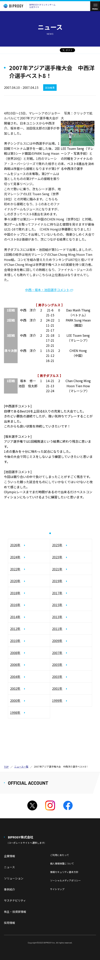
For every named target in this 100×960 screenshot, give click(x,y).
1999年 (57, 700)
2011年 (57, 628)
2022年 (15, 569)
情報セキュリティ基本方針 (64, 872)
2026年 (15, 545)
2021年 (57, 569)
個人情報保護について (62, 863)
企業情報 (9, 856)
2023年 (57, 557)
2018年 (15, 593)
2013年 (57, 616)
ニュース (9, 867)
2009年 (57, 640)
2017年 (57, 593)
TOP (6, 766)
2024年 (15, 557)
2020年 (15, 580)
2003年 (57, 676)
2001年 (57, 688)
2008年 (15, 652)
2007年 (57, 652)
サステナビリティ (15, 900)
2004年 (15, 676)
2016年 (15, 604)
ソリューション (13, 878)
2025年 (57, 545)
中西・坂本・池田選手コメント (47, 289)
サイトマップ (57, 889)
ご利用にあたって (59, 855)
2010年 (15, 640)
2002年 (15, 688)
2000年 (15, 700)
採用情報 (9, 923)
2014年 (15, 616)
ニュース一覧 (21, 766)
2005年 (57, 664)
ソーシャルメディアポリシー (65, 880)
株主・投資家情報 (15, 912)
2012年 (15, 628)
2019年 (57, 580)
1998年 (15, 712)
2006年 (15, 664)
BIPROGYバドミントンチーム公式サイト (28, 6)
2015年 (57, 604)
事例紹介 (9, 889)
